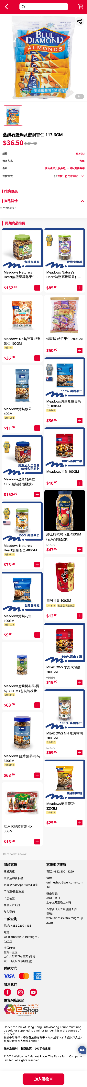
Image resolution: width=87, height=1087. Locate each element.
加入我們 (9, 911)
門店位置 (9, 898)
